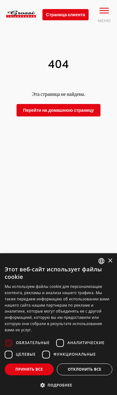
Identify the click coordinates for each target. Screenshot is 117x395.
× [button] (110, 261)
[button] (58, 385)
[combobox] (101, 261)
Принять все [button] (29, 369)
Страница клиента (65, 14)
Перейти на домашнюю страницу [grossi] (58, 110)
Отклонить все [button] (84, 369)
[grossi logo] (21, 24)
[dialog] (58, 324)
